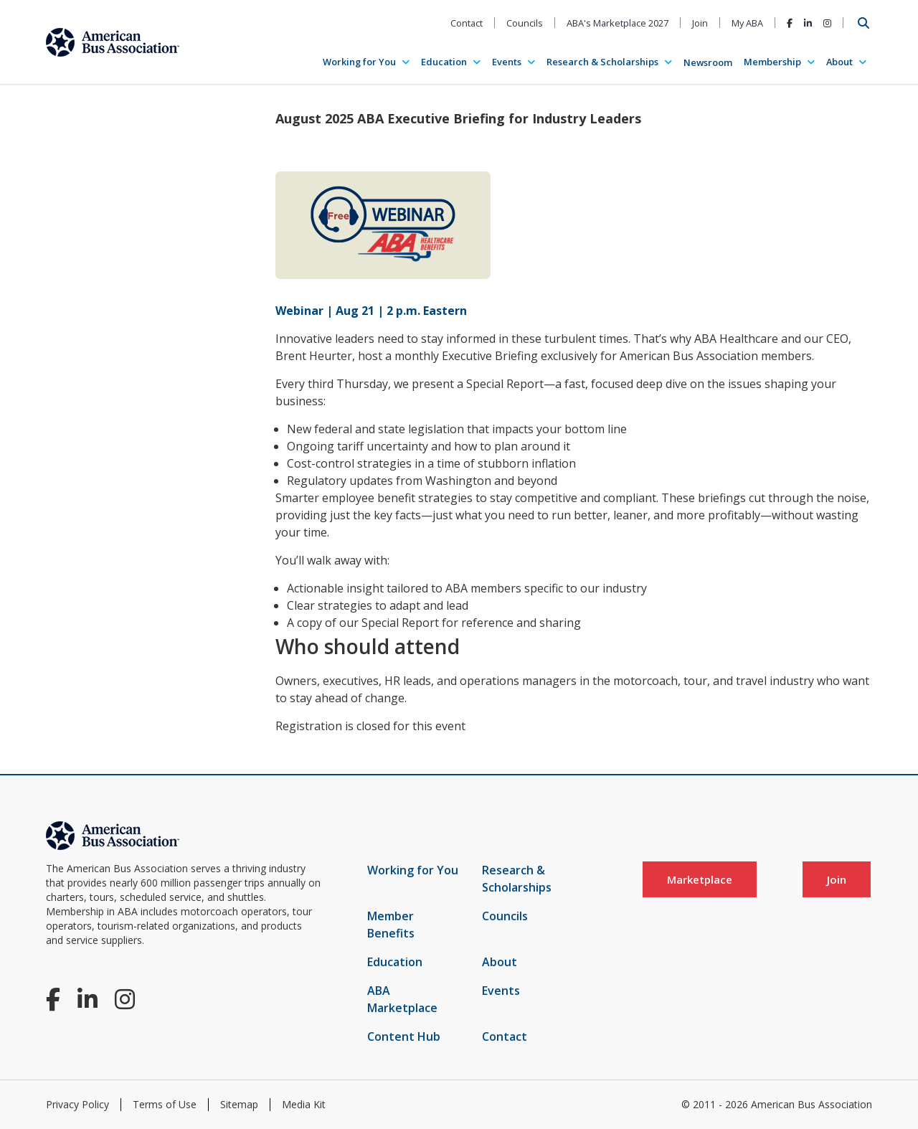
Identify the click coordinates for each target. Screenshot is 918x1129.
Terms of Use (165, 1104)
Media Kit (304, 1104)
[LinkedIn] (808, 22)
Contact (466, 22)
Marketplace (699, 879)
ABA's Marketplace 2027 (617, 22)
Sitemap (239, 1104)
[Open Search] (863, 23)
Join (700, 22)
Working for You (359, 61)
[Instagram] (827, 22)
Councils (524, 22)
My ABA (747, 22)
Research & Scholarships (602, 61)
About (839, 61)
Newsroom (707, 62)
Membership (772, 61)
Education (444, 61)
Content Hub (403, 1036)
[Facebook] (789, 22)
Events (506, 61)
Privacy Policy (77, 1104)
